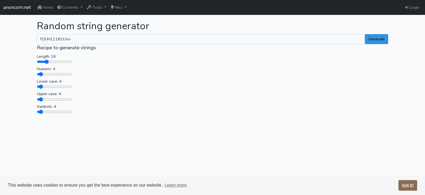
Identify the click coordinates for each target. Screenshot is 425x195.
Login (412, 7)
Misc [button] (117, 7)
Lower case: (47, 81)
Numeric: (44, 69)
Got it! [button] (407, 185)
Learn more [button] (176, 185)
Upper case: (47, 93)
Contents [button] (68, 7)
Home (45, 7)
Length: (43, 56)
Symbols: (45, 106)
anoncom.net (17, 7)
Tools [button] (95, 7)
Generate (376, 39)
